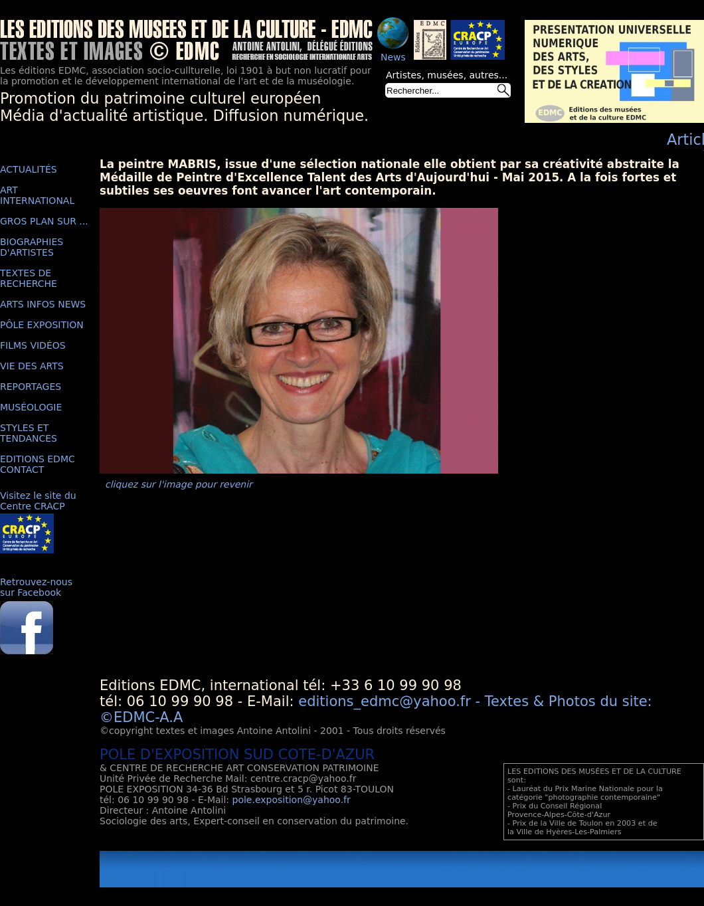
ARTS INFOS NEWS (43, 304)
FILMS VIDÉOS (33, 345)
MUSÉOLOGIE (31, 407)
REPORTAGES (30, 386)
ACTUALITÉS (28, 169)
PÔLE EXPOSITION (42, 324)
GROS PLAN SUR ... (44, 221)
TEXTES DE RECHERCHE (28, 278)
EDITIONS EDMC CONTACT (37, 464)
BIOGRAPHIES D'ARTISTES (31, 247)
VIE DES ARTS (32, 366)
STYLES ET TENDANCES (28, 433)
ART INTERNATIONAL (37, 195)
